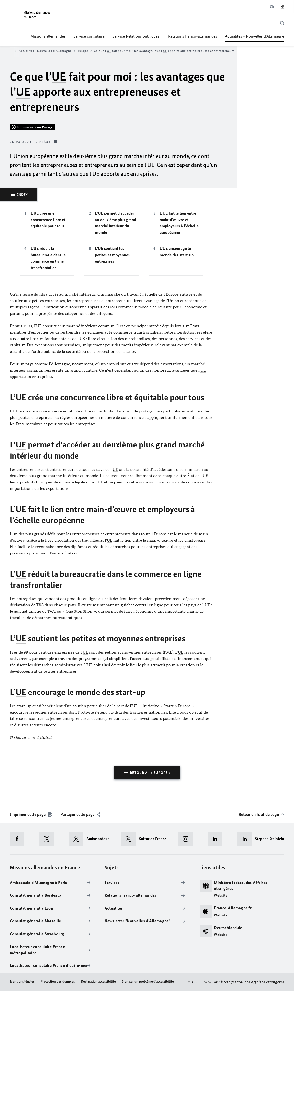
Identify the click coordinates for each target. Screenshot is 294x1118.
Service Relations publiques (136, 36)
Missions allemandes (48, 36)
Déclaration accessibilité (98, 1109)
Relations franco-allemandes (192, 36)
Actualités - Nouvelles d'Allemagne (254, 36)
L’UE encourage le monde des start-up (177, 379)
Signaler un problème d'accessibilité (148, 1109)
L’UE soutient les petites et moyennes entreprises (112, 382)
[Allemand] (272, 6)
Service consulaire (89, 36)
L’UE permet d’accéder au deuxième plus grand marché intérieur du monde (115, 350)
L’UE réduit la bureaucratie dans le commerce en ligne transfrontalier (48, 385)
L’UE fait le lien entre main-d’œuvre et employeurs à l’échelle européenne (179, 350)
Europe (84, 51)
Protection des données (58, 1109)
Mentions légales (22, 1109)
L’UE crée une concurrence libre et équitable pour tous (48, 347)
